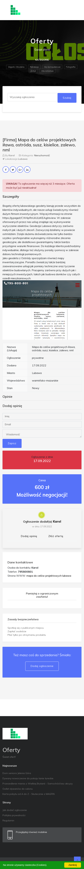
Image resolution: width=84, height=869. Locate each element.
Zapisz (12, 443)
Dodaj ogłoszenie (42, 666)
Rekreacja (34, 67)
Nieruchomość (42, 155)
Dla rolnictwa (47, 71)
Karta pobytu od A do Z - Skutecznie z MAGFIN (29, 793)
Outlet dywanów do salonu (18, 788)
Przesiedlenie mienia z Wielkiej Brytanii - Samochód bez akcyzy (38, 783)
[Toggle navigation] (76, 10)
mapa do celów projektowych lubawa (48, 575)
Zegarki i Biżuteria (16, 67)
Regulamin (8, 820)
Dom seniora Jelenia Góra (17, 773)
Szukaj (67, 97)
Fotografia (70, 67)
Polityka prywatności (14, 815)
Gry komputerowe (52, 67)
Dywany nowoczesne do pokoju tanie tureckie (28, 778)
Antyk (33, 71)
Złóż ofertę (55, 536)
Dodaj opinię (29, 536)
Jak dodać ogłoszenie (15, 810)
